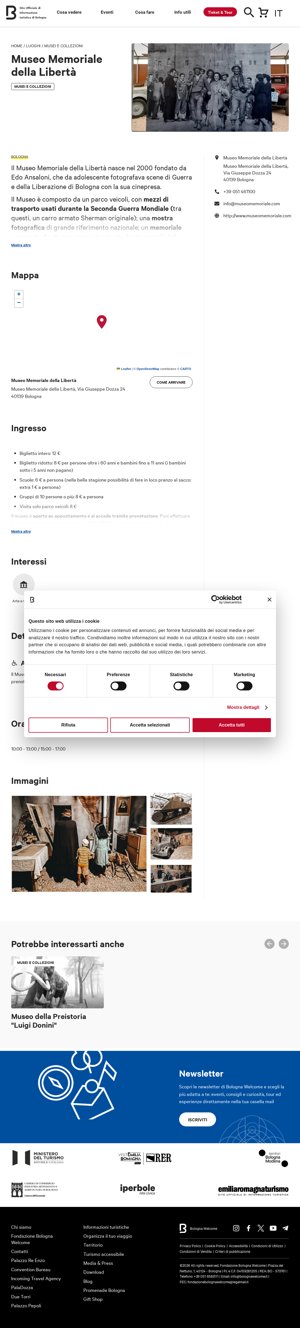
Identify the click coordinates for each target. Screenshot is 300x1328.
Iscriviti (197, 1119)
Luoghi (33, 45)
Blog (88, 1281)
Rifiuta (68, 725)
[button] (102, 322)
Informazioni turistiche (106, 1226)
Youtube (273, 1228)
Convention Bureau (30, 1269)
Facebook (248, 1228)
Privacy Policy (190, 1245)
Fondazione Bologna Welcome (32, 1238)
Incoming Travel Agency (36, 1278)
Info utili (182, 12)
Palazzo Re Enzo (28, 1260)
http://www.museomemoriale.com (257, 215)
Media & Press (98, 1262)
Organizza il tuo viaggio (107, 1235)
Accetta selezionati (150, 725)
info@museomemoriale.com (158, 530)
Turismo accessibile (103, 1254)
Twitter (260, 1228)
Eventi (107, 12)
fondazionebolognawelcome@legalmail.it (218, 1281)
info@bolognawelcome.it (249, 1276)
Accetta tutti (232, 725)
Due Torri (21, 1296)
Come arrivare (171, 382)
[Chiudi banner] (269, 600)
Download (93, 1271)
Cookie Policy (215, 1245)
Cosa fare (144, 12)
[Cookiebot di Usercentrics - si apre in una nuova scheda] (217, 599)
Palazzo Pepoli (26, 1305)
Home (16, 45)
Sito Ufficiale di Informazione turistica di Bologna (33, 12)
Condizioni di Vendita (196, 1251)
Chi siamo (21, 1226)
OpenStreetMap (148, 369)
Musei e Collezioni (63, 45)
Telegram (285, 1228)
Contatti (19, 1251)
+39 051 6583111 (206, 1276)
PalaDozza (22, 1287)
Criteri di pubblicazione (232, 1251)
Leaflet (124, 369)
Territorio (93, 1244)
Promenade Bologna (104, 1290)
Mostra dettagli (243, 707)
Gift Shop (93, 1299)
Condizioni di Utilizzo (267, 1245)
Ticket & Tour (220, 12)
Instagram (236, 1228)
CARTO (185, 369)
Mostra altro (21, 245)
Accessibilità (238, 1245)
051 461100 (99, 523)
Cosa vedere (69, 12)
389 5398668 (69, 530)
